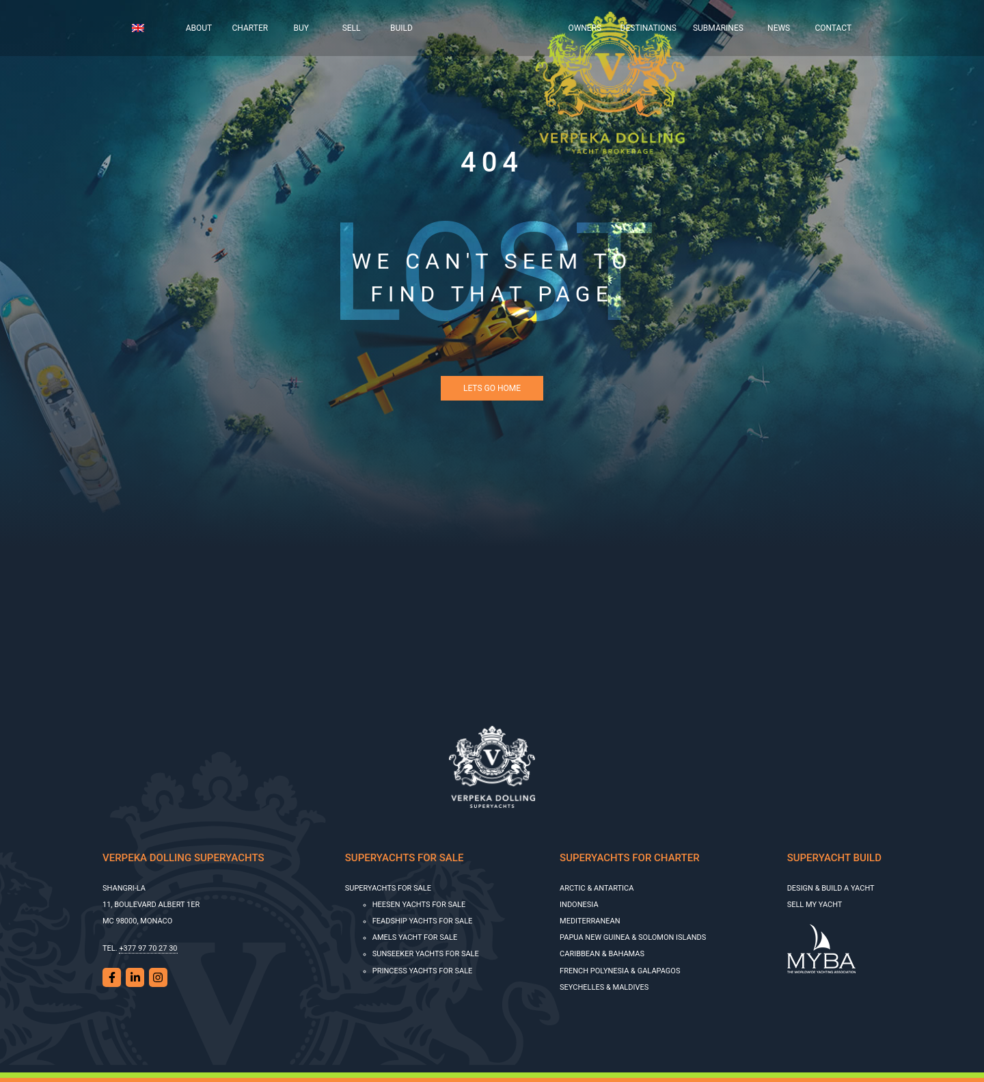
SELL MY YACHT (815, 904)
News (778, 28)
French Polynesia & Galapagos (620, 970)
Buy (301, 28)
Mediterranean (590, 921)
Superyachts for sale (388, 888)
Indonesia (579, 904)
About (199, 28)
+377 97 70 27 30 (148, 948)
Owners (584, 28)
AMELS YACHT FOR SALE (414, 937)
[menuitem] (149, 28)
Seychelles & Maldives (604, 987)
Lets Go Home (492, 388)
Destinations (648, 28)
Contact (833, 28)
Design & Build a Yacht (831, 888)
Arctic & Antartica (596, 888)
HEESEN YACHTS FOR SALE (419, 904)
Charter (250, 28)
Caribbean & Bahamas (602, 953)
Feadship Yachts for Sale (422, 921)
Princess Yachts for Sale (422, 970)
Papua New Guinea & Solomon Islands (633, 937)
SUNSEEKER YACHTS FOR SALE (425, 953)
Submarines (718, 28)
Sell (351, 28)
